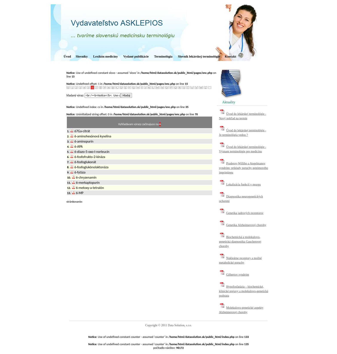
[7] (96, 87)
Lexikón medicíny (105, 56)
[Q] (175, 87)
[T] (187, 87)
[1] (72, 87)
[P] (171, 87)
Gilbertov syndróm (237, 274)
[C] (117, 87)
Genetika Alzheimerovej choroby (246, 225)
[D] (121, 87)
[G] (133, 87)
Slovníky (82, 56)
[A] (109, 87)
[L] (153, 87)
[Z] (205, 87)
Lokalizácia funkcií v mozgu (243, 184)
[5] (88, 87)
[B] (113, 87)
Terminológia (163, 56)
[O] (167, 87)
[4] (84, 87)
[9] (104, 87)
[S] (183, 87)
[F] (129, 87)
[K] (149, 87)
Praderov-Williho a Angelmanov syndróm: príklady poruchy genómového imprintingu (243, 168)
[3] (80, 87)
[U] (192, 87)
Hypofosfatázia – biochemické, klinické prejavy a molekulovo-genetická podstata (243, 291)
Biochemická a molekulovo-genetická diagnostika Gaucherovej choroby (240, 241)
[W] (201, 87)
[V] (196, 87)
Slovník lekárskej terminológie (199, 56)
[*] (209, 87)
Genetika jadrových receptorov (244, 213)
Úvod (67, 56)
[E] (125, 87)
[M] (157, 87)
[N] (162, 87)
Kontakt (230, 56)
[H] (138, 87)
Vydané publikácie (136, 56)
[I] (142, 87)
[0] (68, 87)
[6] (92, 87)
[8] (100, 87)
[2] (76, 87)
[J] (145, 87)
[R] (180, 87)
